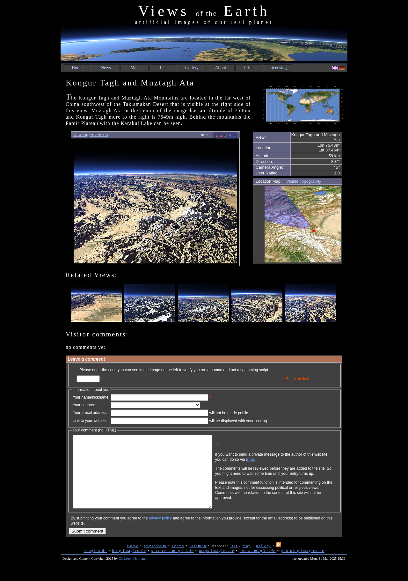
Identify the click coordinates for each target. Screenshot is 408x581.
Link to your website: (90, 420)
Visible (292, 181)
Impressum (155, 560)
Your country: (84, 405)
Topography (310, 181)
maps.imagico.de (216, 565)
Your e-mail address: (90, 412)
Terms (177, 560)
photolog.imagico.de (302, 565)
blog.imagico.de (129, 565)
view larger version (90, 134)
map (247, 560)
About (220, 67)
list (234, 560)
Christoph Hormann (133, 573)
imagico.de (95, 565)
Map (134, 67)
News (106, 67)
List (163, 67)
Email (281, 464)
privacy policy (160, 532)
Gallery (192, 67)
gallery (263, 560)
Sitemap (197, 560)
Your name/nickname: (91, 397)
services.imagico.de (172, 565)
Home (77, 67)
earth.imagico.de (257, 565)
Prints (249, 67)
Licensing (278, 67)
